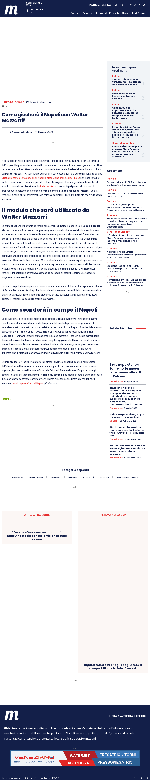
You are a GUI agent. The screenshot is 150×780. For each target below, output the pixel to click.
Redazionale (14, 102)
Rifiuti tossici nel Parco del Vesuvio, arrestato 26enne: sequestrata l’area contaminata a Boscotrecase (126, 132)
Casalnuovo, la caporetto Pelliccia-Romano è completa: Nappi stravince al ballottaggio (125, 112)
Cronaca (116, 123)
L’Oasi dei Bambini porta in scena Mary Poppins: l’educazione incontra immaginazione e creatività (127, 151)
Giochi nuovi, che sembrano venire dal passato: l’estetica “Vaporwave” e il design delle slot (126, 430)
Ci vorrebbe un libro (122, 143)
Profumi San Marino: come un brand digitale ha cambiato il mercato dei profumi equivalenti (127, 448)
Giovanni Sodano (22, 132)
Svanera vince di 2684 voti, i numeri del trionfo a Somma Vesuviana (127, 82)
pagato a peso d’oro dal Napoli (27, 383)
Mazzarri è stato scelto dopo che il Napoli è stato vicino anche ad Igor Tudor (40, 178)
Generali (114, 419)
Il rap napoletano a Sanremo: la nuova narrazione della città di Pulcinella (126, 369)
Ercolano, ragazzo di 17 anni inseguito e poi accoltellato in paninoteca (124, 267)
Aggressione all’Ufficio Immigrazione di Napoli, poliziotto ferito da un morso (127, 253)
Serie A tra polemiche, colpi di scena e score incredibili (127, 414)
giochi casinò (46, 186)
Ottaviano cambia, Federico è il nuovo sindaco (123, 96)
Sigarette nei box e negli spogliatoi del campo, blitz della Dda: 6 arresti (113, 664)
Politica (116, 76)
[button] (122, 5)
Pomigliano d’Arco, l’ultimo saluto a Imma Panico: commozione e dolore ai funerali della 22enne (126, 281)
